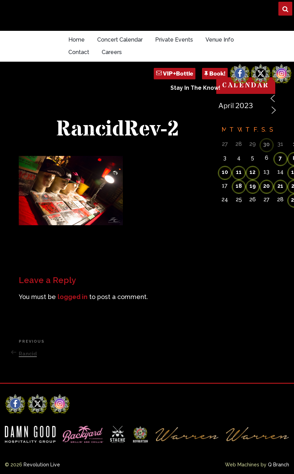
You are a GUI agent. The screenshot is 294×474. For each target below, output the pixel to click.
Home (76, 39)
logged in (72, 296)
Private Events (174, 39)
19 (253, 186)
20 (266, 186)
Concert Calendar (120, 39)
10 (225, 172)
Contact (78, 52)
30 (266, 144)
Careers (112, 52)
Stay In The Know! (195, 88)
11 (239, 172)
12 (252, 172)
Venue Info (219, 39)
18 (239, 186)
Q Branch (278, 464)
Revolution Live (42, 464)
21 (280, 186)
